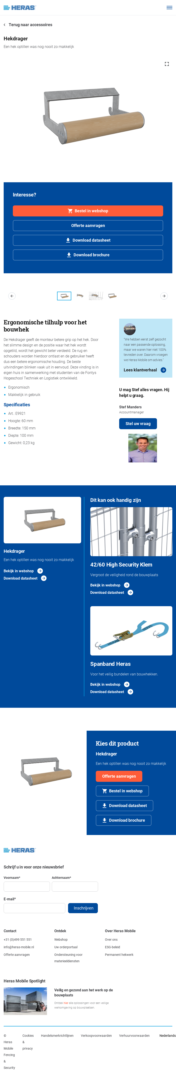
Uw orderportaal (65, 947)
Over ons (111, 939)
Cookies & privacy (28, 1042)
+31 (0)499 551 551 (18, 939)
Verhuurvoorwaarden (134, 1035)
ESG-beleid (112, 947)
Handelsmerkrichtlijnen (57, 1035)
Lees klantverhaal (140, 370)
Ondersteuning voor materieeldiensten (68, 957)
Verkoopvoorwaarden (96, 1035)
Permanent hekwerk (119, 954)
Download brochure (92, 254)
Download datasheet (91, 240)
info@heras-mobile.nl (19, 947)
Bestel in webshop (91, 210)
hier (66, 1003)
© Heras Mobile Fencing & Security (9, 1051)
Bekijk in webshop (19, 570)
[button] (12, 296)
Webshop (61, 939)
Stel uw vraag (138, 423)
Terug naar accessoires (30, 24)
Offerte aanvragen (88, 225)
